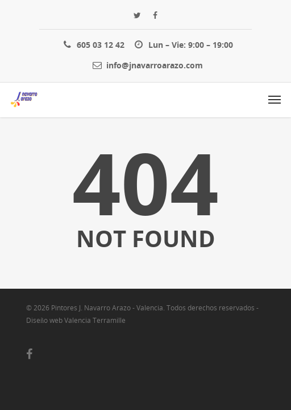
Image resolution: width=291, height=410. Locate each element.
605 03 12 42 (91, 44)
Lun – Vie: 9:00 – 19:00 (181, 44)
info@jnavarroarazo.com (145, 65)
